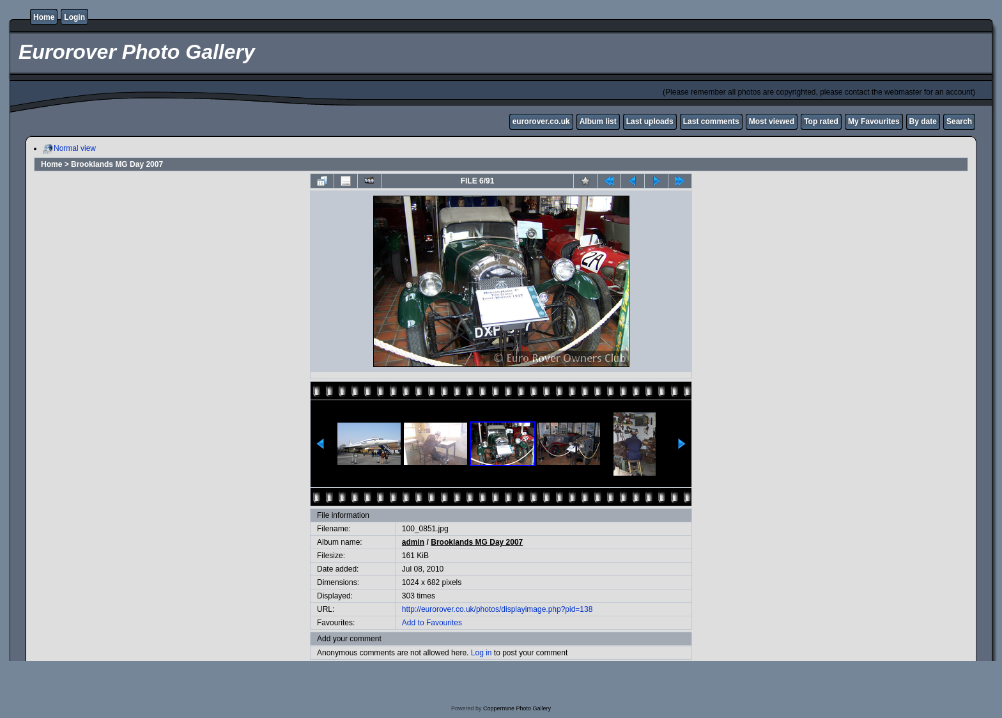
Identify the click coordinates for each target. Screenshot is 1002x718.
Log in (481, 652)
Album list (598, 121)
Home (43, 17)
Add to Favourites (432, 622)
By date (923, 121)
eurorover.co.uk (541, 121)
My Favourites (874, 121)
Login (74, 17)
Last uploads (650, 121)
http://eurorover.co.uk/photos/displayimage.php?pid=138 (497, 609)
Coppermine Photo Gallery (517, 708)
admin (413, 542)
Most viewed (771, 121)
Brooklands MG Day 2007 (117, 164)
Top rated (821, 121)
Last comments (711, 121)
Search (959, 121)
